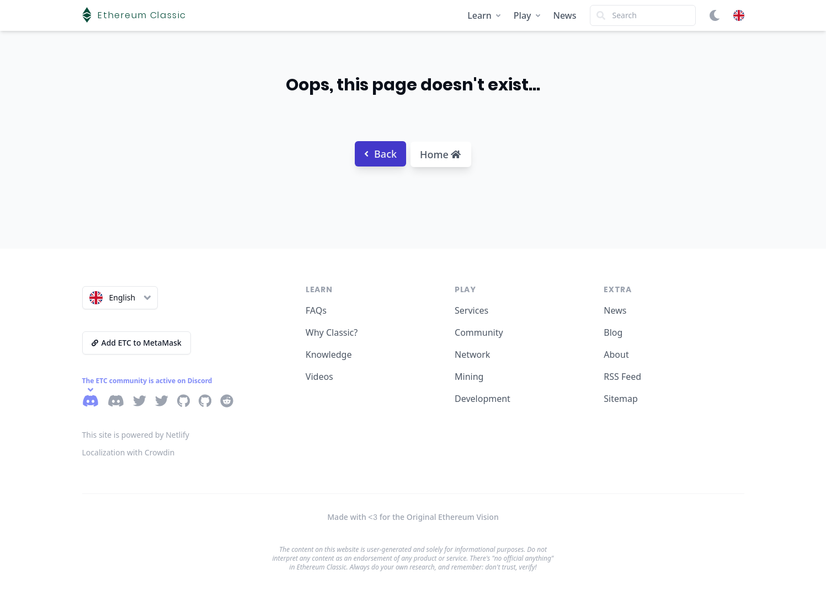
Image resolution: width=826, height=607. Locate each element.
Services (471, 310)
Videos (319, 376)
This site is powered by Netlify (136, 434)
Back (380, 153)
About (616, 354)
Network (472, 354)
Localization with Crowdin (128, 452)
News (565, 15)
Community (479, 332)
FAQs (316, 310)
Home (440, 154)
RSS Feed (622, 376)
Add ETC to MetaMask (137, 342)
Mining (469, 376)
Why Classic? (332, 332)
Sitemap (621, 399)
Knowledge (329, 354)
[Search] (643, 15)
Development (482, 399)
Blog (613, 332)
